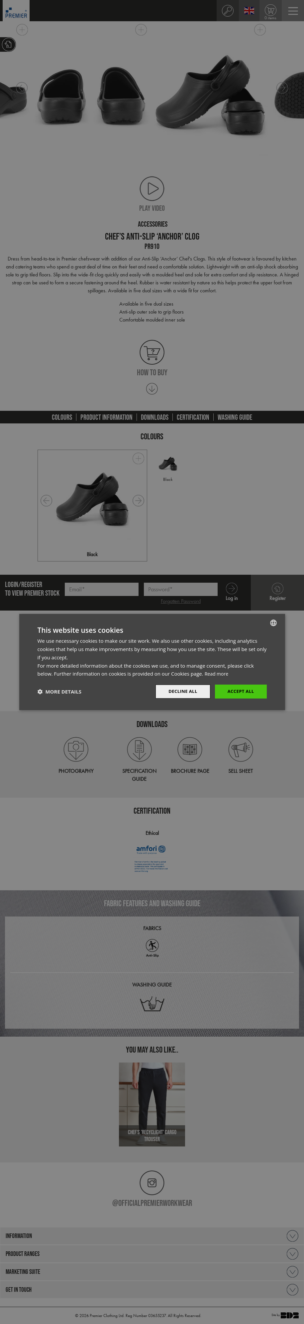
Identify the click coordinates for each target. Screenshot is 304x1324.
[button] (59, 692)
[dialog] (152, 662)
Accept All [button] (240, 691)
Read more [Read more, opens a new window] (217, 673)
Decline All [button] (180, 691)
